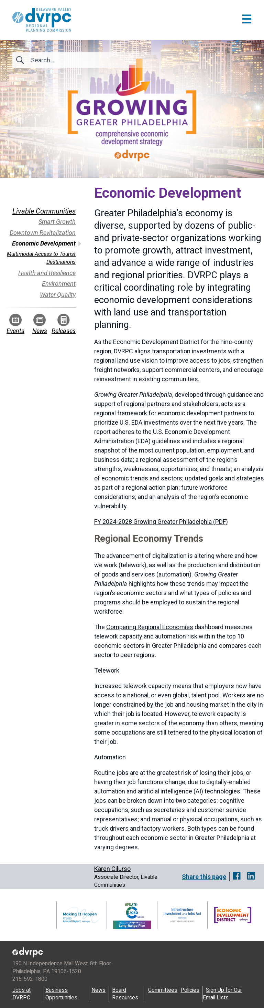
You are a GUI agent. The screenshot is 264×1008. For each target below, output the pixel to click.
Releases (64, 324)
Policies (189, 990)
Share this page (204, 876)
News (39, 324)
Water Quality (58, 294)
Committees (162, 990)
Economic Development (44, 243)
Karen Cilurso (112, 868)
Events (15, 324)
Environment (59, 283)
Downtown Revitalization (43, 232)
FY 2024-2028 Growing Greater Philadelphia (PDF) (161, 521)
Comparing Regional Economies (149, 627)
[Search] (68, 60)
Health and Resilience (47, 273)
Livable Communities (44, 211)
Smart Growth (57, 221)
